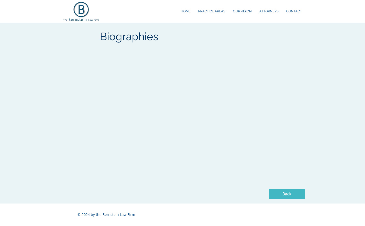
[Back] (287, 194)
